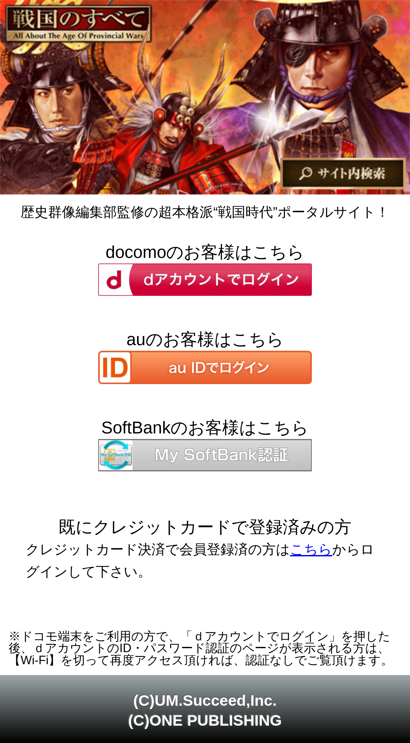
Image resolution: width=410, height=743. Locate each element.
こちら (311, 549)
